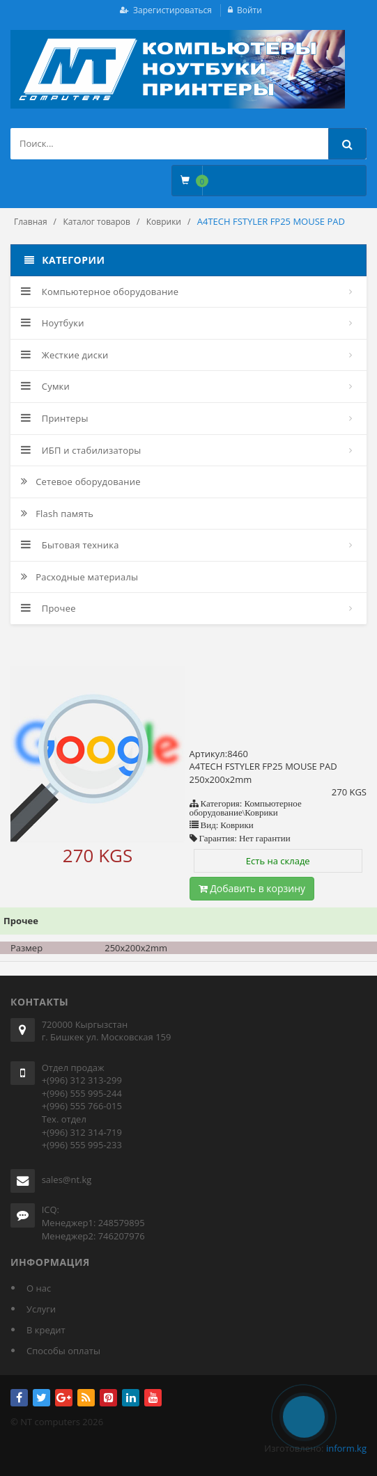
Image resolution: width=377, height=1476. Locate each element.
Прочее (48, 608)
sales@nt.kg (67, 1179)
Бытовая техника (70, 545)
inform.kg (346, 1448)
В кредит (46, 1330)
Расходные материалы (79, 577)
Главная (30, 222)
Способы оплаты (63, 1350)
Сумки (45, 386)
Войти (249, 10)
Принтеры (55, 418)
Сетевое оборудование (81, 481)
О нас (38, 1288)
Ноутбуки (52, 323)
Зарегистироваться (172, 10)
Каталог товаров (96, 222)
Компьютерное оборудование (99, 291)
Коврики (163, 222)
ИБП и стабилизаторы (81, 450)
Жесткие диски (65, 355)
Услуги (41, 1309)
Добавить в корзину (252, 888)
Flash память (57, 513)
